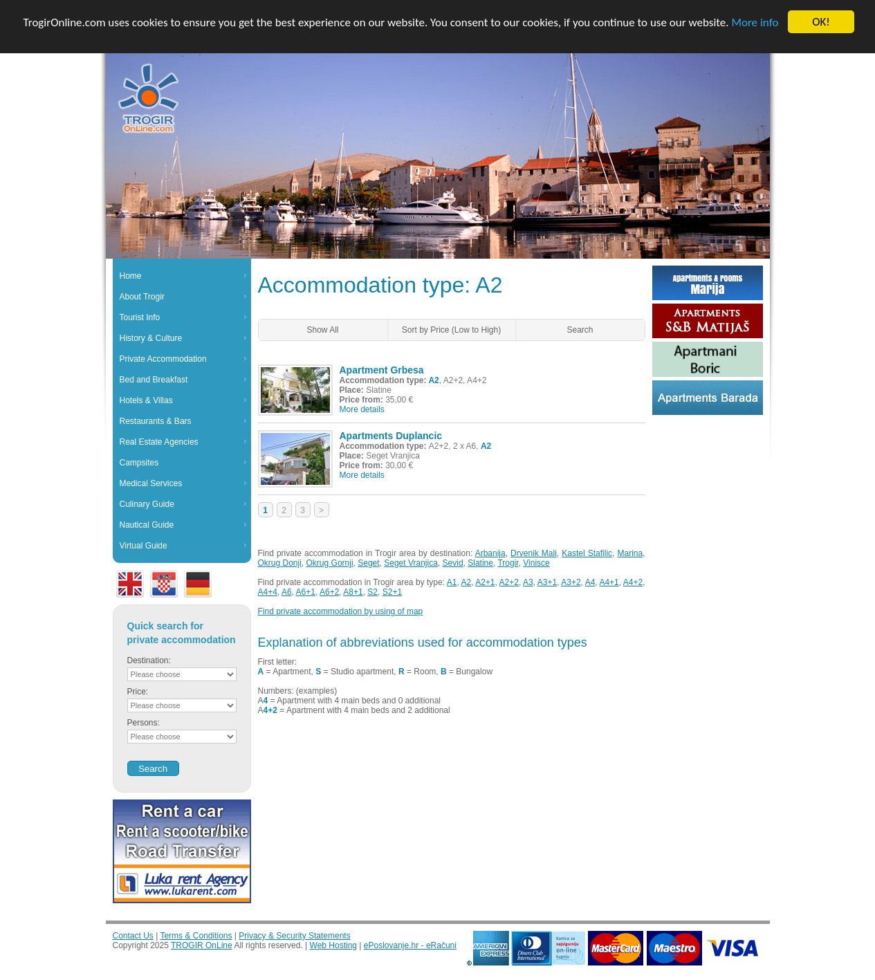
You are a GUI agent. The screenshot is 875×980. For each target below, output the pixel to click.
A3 (528, 582)
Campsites (139, 463)
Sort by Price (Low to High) (451, 330)
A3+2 (570, 582)
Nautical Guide (147, 525)
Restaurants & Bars (156, 421)
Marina (630, 553)
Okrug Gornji (329, 563)
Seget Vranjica (411, 563)
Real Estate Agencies (159, 442)
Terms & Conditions (196, 936)
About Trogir (142, 297)
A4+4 (267, 592)
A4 (590, 582)
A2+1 (485, 582)
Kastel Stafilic (587, 553)
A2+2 (509, 582)
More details (362, 409)
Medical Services (151, 483)
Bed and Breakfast (154, 380)
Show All (322, 330)
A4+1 (608, 582)
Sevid (453, 563)
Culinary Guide (147, 504)
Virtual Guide (143, 546)
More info (754, 22)
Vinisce (536, 563)
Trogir (507, 563)
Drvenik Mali (533, 553)
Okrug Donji (280, 563)
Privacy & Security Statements (294, 936)
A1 (452, 582)
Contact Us (133, 936)
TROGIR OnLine (201, 945)
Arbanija (490, 553)
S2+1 (392, 592)
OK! (821, 22)
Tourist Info (140, 317)
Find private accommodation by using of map (340, 611)
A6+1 (305, 592)
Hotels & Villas (146, 400)
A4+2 (633, 582)
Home (131, 276)
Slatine (480, 563)
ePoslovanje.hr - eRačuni (410, 945)
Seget (368, 563)
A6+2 (329, 592)
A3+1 (547, 582)
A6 (287, 592)
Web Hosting (333, 945)
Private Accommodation (163, 359)
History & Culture (151, 338)
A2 (466, 582)
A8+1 (352, 592)
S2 (372, 592)
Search (580, 330)
